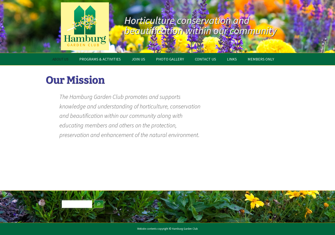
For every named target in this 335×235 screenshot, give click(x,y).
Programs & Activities (100, 59)
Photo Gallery (170, 59)
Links (232, 59)
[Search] (99, 204)
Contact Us (205, 59)
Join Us (138, 59)
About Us (60, 59)
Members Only (261, 59)
